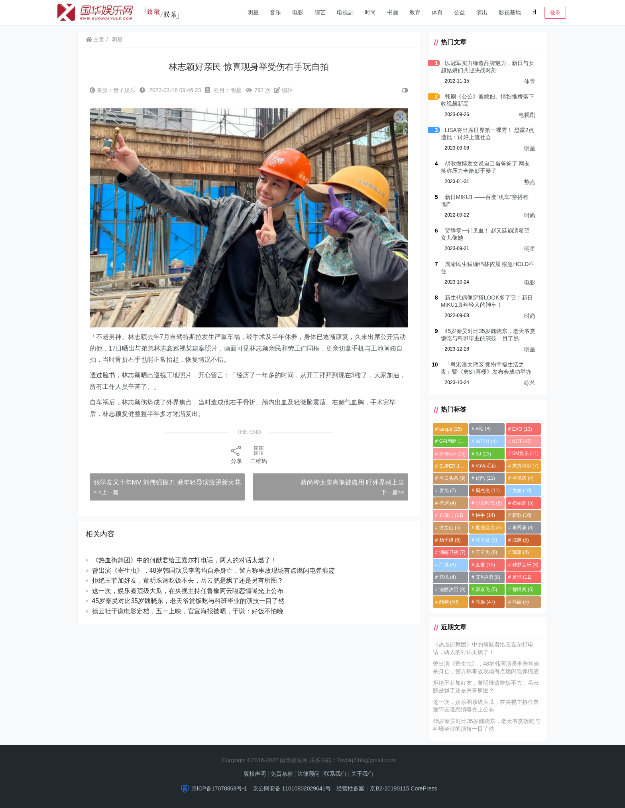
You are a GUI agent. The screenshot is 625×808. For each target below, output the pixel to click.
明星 (253, 12)
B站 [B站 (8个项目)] (482, 429)
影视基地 (510, 12)
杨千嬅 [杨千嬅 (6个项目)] (449, 540)
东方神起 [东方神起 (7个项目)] (525, 466)
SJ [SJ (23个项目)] (483, 454)
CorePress (424, 788)
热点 (529, 182)
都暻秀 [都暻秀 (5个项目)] (522, 589)
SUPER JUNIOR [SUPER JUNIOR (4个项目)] (452, 466)
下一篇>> (391, 491)
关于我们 (362, 774)
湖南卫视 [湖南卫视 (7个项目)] (451, 552)
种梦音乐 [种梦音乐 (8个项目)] (525, 565)
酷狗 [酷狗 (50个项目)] (448, 602)
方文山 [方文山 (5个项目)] (449, 527)
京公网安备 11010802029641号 (292, 788)
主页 (95, 39)
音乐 (275, 12)
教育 (415, 12)
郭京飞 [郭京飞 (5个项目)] (486, 589)
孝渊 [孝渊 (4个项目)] (446, 503)
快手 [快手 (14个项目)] (485, 515)
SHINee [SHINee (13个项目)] (451, 454)
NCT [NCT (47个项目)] (521, 441)
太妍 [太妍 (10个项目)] (521, 490)
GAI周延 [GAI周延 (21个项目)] (452, 441)
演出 (481, 12)
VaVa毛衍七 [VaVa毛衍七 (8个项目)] (489, 466)
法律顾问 (308, 774)
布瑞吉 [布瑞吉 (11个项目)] (450, 515)
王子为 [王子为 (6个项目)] (486, 552)
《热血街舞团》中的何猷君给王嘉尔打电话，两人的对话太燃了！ (184, 569)
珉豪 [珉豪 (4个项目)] (520, 552)
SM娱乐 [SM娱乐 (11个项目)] (525, 453)
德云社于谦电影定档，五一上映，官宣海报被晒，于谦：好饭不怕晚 (187, 620)
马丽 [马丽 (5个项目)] (520, 602)
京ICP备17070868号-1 (219, 788)
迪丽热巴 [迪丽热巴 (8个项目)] (451, 589)
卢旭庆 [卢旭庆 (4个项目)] (522, 478)
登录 (555, 13)
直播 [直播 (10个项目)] (485, 565)
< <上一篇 (106, 501)
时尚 (370, 12)
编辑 (283, 90)
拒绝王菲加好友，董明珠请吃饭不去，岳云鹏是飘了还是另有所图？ (187, 590)
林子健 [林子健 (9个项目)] (486, 540)
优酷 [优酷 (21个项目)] (485, 478)
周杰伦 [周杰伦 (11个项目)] (487, 490)
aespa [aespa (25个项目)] (449, 429)
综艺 (320, 12)
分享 (236, 453)
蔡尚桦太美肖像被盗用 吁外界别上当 (351, 481)
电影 (297, 12)
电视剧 (345, 12)
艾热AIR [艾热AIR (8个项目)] (487, 577)
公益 (459, 12)
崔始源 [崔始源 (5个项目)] (522, 503)
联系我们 (335, 774)
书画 (392, 12)
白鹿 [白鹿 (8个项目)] (446, 565)
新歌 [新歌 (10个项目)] (521, 515)
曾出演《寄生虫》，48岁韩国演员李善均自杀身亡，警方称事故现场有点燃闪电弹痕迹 (213, 579)
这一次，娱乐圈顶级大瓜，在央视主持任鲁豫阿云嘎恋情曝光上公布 (187, 600)
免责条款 (282, 774)
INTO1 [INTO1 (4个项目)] (485, 441)
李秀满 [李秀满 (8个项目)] (522, 527)
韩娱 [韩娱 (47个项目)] (485, 602)
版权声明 (255, 774)
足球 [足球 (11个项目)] (521, 577)
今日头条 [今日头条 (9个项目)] (451, 478)
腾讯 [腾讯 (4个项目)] (446, 577)
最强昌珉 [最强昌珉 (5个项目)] (488, 527)
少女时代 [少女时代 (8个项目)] (488, 503)
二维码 (258, 453)
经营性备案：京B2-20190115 (372, 788)
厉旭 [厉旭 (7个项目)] (446, 490)
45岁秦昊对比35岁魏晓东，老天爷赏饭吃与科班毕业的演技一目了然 (188, 610)
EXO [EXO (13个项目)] (522, 429)
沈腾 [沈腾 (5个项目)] (520, 540)
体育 (437, 12)
